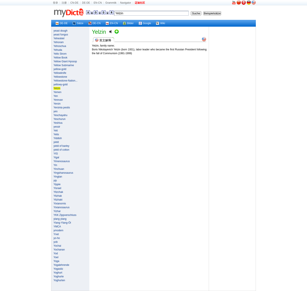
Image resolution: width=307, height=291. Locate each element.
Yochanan (59, 249)
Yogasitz (58, 268)
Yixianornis (60, 203)
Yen (56, 96)
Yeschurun (59, 119)
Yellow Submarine (64, 65)
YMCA (57, 226)
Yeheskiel (59, 38)
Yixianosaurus (62, 207)
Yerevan (58, 99)
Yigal (56, 157)
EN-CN (98, 2)
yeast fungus (61, 34)
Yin (55, 165)
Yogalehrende (61, 264)
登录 (55, 2)
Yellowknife (60, 72)
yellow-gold (60, 69)
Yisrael (57, 188)
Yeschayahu (60, 115)
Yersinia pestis (62, 107)
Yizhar (57, 211)
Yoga (56, 261)
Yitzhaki (58, 199)
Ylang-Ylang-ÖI (62, 222)
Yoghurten (59, 280)
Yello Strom (60, 53)
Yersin (57, 103)
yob (56, 241)
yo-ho (57, 238)
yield (56, 142)
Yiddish (58, 138)
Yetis (56, 134)
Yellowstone (60, 76)
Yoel (56, 257)
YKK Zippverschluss (65, 215)
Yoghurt (58, 272)
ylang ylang (60, 218)
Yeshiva (58, 122)
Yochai (57, 245)
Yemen (57, 92)
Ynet (56, 234)
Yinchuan (59, 168)
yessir (57, 126)
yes (56, 111)
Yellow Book (60, 57)
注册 (64, 2)
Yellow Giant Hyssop (65, 61)
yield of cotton (61, 149)
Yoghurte (59, 276)
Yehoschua (60, 46)
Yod (56, 253)
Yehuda (58, 49)
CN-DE (74, 2)
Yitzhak (58, 195)
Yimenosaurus (62, 161)
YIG (56, 153)
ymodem (58, 230)
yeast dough (60, 30)
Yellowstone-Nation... (65, 80)
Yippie (57, 184)
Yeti (56, 130)
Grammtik (110, 2)
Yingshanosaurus (63, 172)
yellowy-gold (61, 84)
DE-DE (86, 2)
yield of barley (61, 145)
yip (55, 180)
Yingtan (58, 176)
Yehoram (59, 42)
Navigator (125, 2)
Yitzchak (58, 192)
